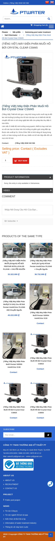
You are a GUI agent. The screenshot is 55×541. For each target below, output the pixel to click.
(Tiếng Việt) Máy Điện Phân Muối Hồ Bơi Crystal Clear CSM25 (14, 410)
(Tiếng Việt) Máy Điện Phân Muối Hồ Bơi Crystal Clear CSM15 (41, 361)
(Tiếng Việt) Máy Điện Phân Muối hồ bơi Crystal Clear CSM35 (41, 410)
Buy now (22, 161)
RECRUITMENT (11, 484)
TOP (50, 534)
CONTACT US (11, 488)
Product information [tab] (27, 177)
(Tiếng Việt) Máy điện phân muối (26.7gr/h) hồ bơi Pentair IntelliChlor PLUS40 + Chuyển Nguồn (41, 265)
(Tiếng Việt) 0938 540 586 (16, 3)
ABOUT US (9, 480)
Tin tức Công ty (11, 511)
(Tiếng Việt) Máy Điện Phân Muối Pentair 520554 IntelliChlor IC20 (41, 315)
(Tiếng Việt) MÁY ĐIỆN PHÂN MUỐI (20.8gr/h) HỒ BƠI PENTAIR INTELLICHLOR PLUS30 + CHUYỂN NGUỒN (14, 265)
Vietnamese (34, 183)
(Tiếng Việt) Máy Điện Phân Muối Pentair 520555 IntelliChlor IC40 (14, 364)
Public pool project (12, 500)
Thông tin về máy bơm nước (16, 527)
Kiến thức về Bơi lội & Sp (15, 519)
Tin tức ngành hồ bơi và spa (16, 515)
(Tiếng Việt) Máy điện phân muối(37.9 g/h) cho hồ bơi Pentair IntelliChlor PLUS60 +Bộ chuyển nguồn (14, 306)
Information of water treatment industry (20, 523)
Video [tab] (27, 190)
